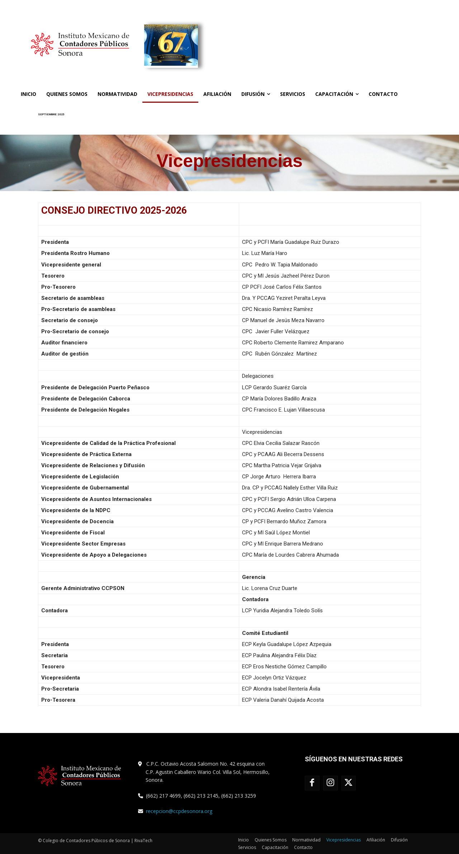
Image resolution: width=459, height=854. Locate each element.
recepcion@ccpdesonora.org (179, 811)
